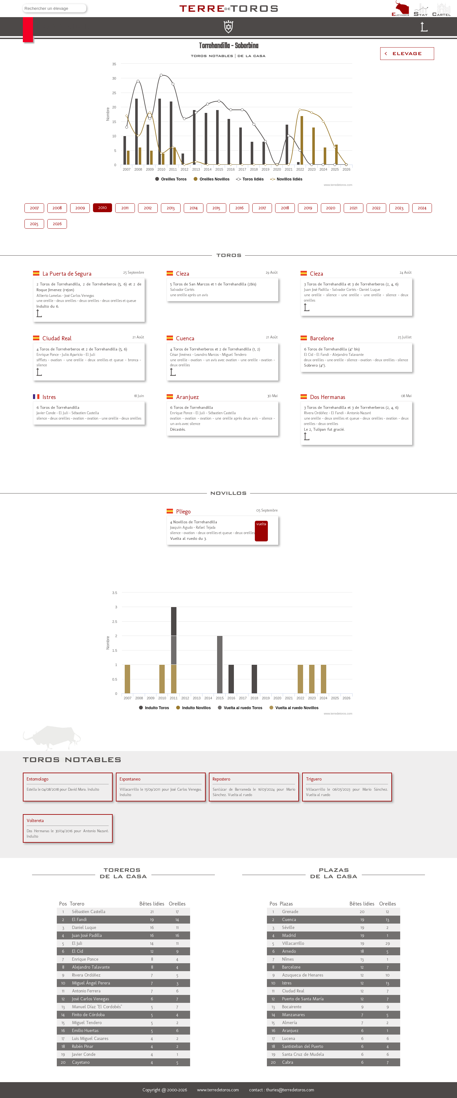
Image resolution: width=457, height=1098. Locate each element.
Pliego (183, 511)
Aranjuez (187, 397)
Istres (49, 397)
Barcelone (322, 338)
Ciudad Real (57, 338)
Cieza (182, 273)
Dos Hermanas (327, 397)
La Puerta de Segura (67, 273)
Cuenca (185, 338)
